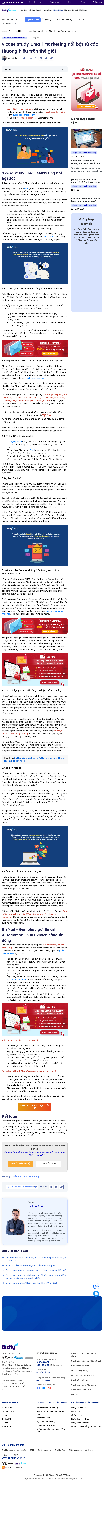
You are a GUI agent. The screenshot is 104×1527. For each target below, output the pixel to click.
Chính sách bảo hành (80, 1380)
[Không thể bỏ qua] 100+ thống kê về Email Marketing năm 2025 (85, 182)
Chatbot (7, 1455)
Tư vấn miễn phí (19, 1163)
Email (32, 450)
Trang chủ (6, 31)
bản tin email (49, 236)
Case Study (48, 10)
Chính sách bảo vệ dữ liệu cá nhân (86, 1361)
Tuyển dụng (55, 2)
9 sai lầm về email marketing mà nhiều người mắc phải (30, 1265)
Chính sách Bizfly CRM (81, 1389)
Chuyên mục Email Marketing (15, 38)
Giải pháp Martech (35, 10)
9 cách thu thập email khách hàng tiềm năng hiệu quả (85, 199)
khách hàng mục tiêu (34, 378)
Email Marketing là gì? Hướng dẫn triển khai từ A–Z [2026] (32, 1283)
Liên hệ (69, 2)
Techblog (19, 31)
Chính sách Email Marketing (83, 1385)
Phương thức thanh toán (82, 1375)
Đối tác (82, 2)
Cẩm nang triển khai (71, 10)
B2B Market (83, 10)
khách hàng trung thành (24, 115)
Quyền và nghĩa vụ (79, 1370)
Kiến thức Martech (35, 31)
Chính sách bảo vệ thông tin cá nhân (85, 1354)
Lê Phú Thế (9, 58)
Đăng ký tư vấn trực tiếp (34, 1105)
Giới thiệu (24, 10)
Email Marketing (44, 1450)
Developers (7, 23)
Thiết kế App (60, 1450)
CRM (32, 1450)
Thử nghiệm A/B (14, 441)
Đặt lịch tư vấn (33, 20)
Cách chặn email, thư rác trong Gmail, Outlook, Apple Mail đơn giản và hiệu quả (36, 1259)
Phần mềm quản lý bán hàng (81, 1450)
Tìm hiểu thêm (49, 1164)
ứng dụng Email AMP (16, 979)
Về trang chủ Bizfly (12, 2)
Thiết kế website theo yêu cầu (14, 1450)
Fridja (26, 188)
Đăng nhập (97, 2)
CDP (16, 1455)
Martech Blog (58, 10)
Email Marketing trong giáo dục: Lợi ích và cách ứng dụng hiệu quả (36, 1270)
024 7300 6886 (43, 1380)
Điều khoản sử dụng (80, 1366)
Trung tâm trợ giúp (36, 2)
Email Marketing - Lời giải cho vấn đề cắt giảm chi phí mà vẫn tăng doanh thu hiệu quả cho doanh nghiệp (36, 1276)
